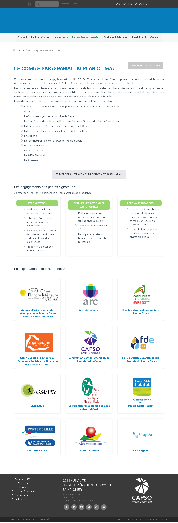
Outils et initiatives (24, 496)
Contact (164, 520)
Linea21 (13, 520)
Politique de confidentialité (147, 520)
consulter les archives (144, 66)
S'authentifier (124, 4)
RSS (28, 480)
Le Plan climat (22, 484)
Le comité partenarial (26, 492)
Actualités (19, 480)
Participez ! (20, 500)
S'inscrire (141, 4)
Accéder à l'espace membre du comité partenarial (89, 174)
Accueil (22, 50)
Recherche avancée (65, 4)
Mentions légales (125, 520)
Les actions (20, 488)
